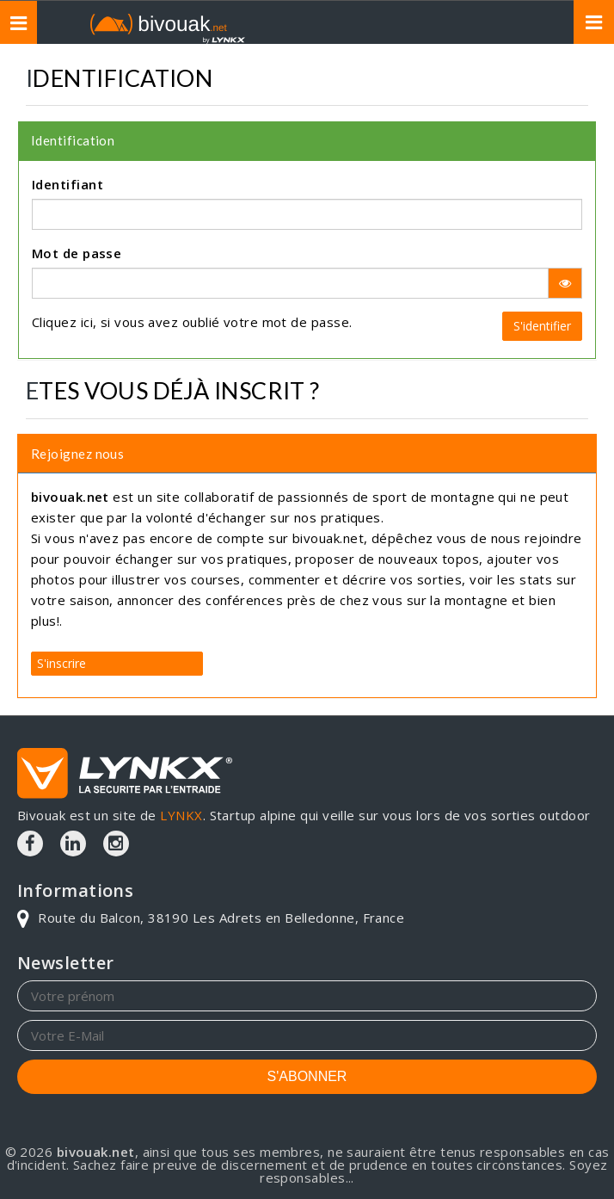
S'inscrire (61, 662)
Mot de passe (76, 253)
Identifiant (67, 184)
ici (87, 322)
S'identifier (542, 326)
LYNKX (181, 815)
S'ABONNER (307, 1076)
